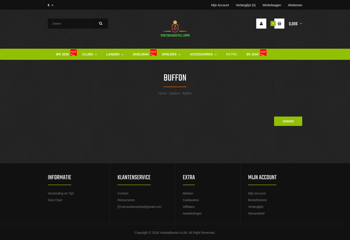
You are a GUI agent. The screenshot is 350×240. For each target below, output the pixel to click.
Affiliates (189, 207)
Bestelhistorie (257, 200)
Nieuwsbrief (256, 213)
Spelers (174, 93)
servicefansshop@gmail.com (141, 207)
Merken (188, 193)
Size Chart (55, 200)
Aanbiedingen (192, 213)
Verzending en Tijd (60, 193)
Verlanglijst (255, 207)
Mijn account (257, 193)
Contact (123, 193)
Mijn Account (220, 5)
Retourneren (126, 200)
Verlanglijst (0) (246, 5)
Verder (288, 121)
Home (162, 93)
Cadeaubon (191, 200)
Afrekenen (295, 5)
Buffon (187, 93)
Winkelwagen (271, 5)
